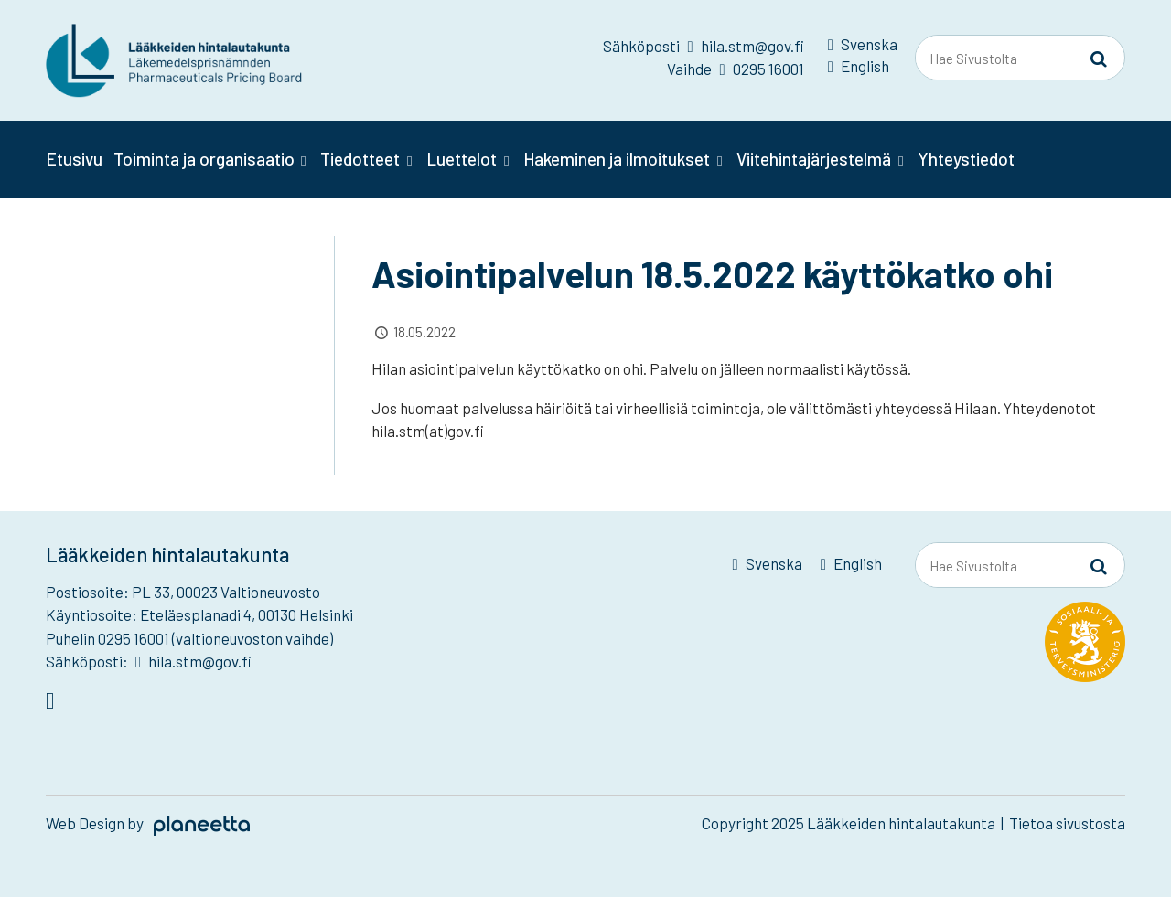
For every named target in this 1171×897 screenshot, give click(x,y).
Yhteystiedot (966, 158)
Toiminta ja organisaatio (204, 158)
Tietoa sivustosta (1067, 823)
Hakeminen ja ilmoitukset (616, 158)
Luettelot (461, 158)
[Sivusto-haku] (1098, 58)
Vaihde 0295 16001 (735, 68)
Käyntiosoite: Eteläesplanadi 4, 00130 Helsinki (199, 614)
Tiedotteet (360, 158)
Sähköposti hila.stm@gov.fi (703, 46)
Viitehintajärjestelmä (813, 158)
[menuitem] (862, 48)
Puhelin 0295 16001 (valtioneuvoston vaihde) (189, 638)
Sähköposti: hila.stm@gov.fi (149, 661)
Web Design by (148, 823)
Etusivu (74, 158)
